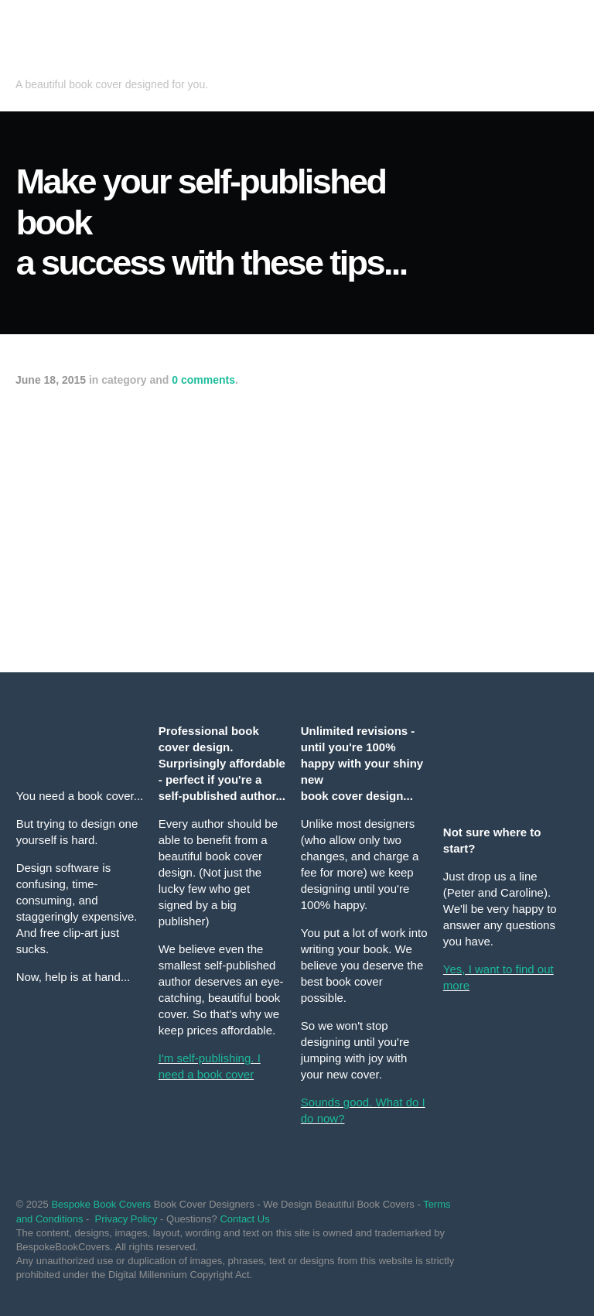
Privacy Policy (126, 1219)
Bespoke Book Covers (101, 1204)
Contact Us (244, 1219)
